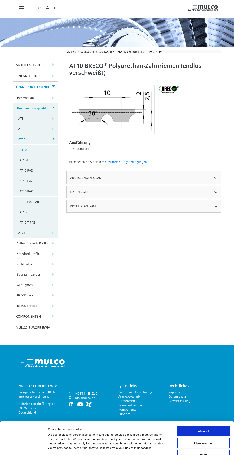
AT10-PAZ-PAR (29, 202)
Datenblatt (79, 192)
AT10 (149, 51)
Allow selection (203, 419)
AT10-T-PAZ (27, 223)
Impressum (176, 392)
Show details (191, 447)
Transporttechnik (103, 51)
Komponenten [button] (28, 316)
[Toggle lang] (56, 9)
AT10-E (24, 160)
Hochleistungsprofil (130, 51)
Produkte (83, 51)
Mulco (70, 51)
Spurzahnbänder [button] (28, 275)
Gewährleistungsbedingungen (126, 162)
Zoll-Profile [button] (24, 264)
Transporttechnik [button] (32, 87)
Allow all (203, 407)
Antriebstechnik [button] (30, 65)
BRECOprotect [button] (27, 306)
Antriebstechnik (129, 396)
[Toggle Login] (48, 8)
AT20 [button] (21, 233)
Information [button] (25, 98)
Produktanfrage (83, 206)
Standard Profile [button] (28, 254)
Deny (203, 431)
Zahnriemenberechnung (135, 392)
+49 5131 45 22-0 (85, 394)
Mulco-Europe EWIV (33, 327)
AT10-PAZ (26, 171)
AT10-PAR (26, 191)
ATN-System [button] (25, 285)
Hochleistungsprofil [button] (31, 108)
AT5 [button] (20, 129)
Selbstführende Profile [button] (32, 243)
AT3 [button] (20, 119)
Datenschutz (177, 396)
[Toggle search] (40, 8)
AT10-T (24, 212)
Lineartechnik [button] (28, 76)
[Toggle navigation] (21, 8)
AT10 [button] (21, 139)
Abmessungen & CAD (85, 178)
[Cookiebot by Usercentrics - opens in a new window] (24, 448)
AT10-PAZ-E (27, 181)
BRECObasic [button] (25, 295)
